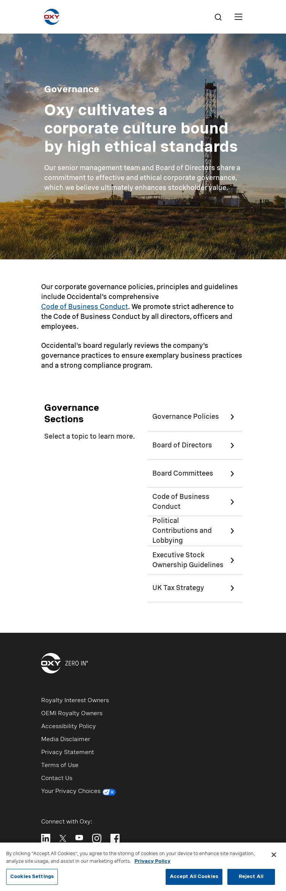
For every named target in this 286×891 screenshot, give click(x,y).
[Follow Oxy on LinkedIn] (45, 838)
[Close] (273, 857)
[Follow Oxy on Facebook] (115, 838)
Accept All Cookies (194, 879)
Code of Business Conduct (84, 307)
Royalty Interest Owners (75, 701)
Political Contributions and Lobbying (182, 531)
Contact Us (56, 778)
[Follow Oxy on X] (63, 838)
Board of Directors (182, 445)
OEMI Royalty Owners (71, 714)
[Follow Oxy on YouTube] (79, 837)
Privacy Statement (67, 752)
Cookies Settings (32, 879)
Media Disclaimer (65, 740)
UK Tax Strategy (178, 588)
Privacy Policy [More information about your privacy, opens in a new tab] (152, 863)
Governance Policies (185, 416)
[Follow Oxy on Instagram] (96, 838)
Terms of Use (59, 765)
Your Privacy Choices (78, 792)
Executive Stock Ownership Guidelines (188, 560)
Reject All (251, 879)
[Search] (217, 16)
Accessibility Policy (68, 727)
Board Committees (182, 473)
